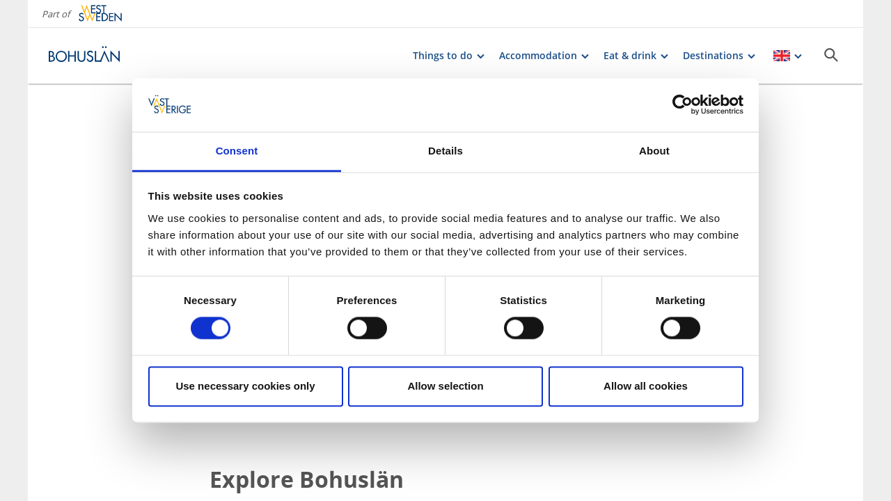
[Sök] (831, 55)
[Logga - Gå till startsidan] (97, 56)
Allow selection (445, 386)
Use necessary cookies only (245, 386)
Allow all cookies (646, 386)
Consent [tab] (237, 151)
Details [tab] (445, 151)
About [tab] (654, 151)
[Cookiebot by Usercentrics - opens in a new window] (682, 105)
